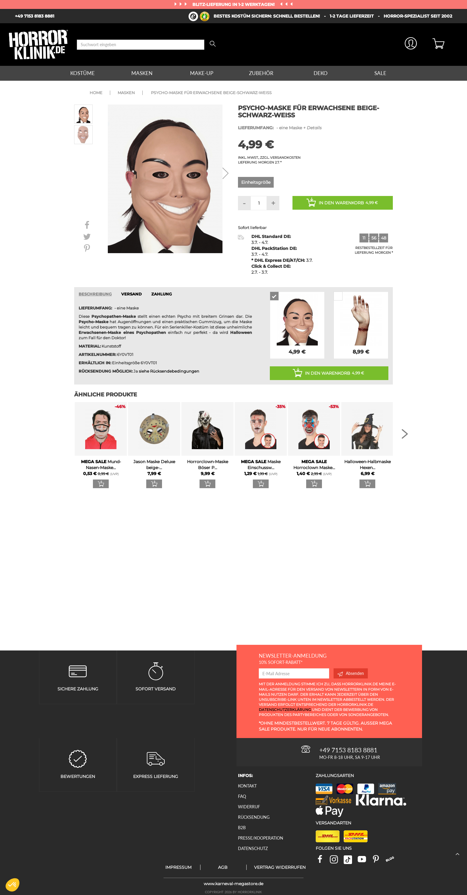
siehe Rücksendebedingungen (169, 371)
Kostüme (82, 73)
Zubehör (261, 73)
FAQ (242, 796)
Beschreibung (95, 294)
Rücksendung (254, 817)
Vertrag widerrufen (280, 867)
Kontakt (247, 785)
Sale (380, 73)
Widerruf (249, 806)
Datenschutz (253, 848)
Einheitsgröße (255, 182)
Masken (141, 73)
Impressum (178, 867)
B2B (242, 827)
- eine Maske (280, 128)
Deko (321, 73)
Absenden (350, 673)
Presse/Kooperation (260, 837)
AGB (223, 867)
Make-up (201, 73)
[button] (12, 885)
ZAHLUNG (161, 294)
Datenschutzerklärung (285, 709)
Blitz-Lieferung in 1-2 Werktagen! (234, 4)
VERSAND (131, 294)
